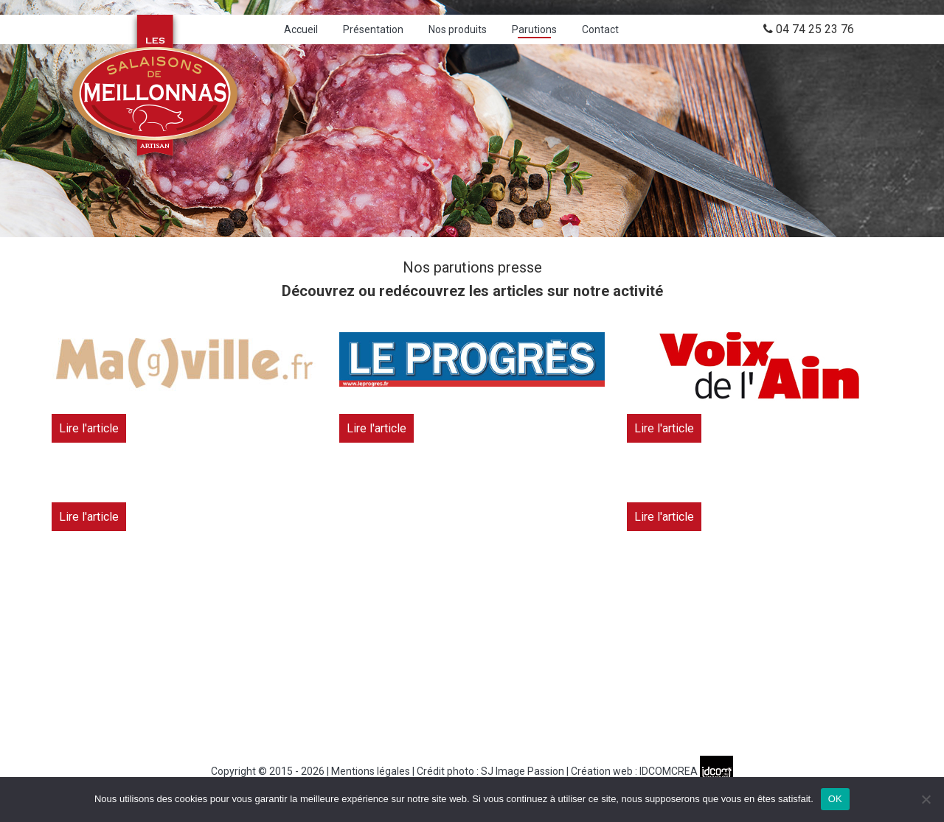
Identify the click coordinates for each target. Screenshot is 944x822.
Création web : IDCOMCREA (652, 771)
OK (835, 798)
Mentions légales (370, 771)
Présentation (373, 29)
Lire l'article (89, 428)
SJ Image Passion (522, 771)
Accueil (301, 29)
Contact (600, 29)
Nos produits (457, 29)
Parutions (534, 29)
